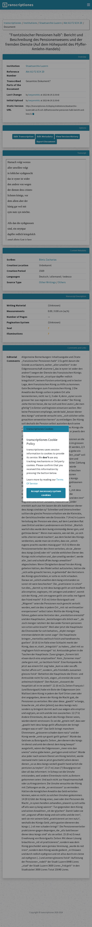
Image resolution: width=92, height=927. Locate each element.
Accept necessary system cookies (46, 493)
